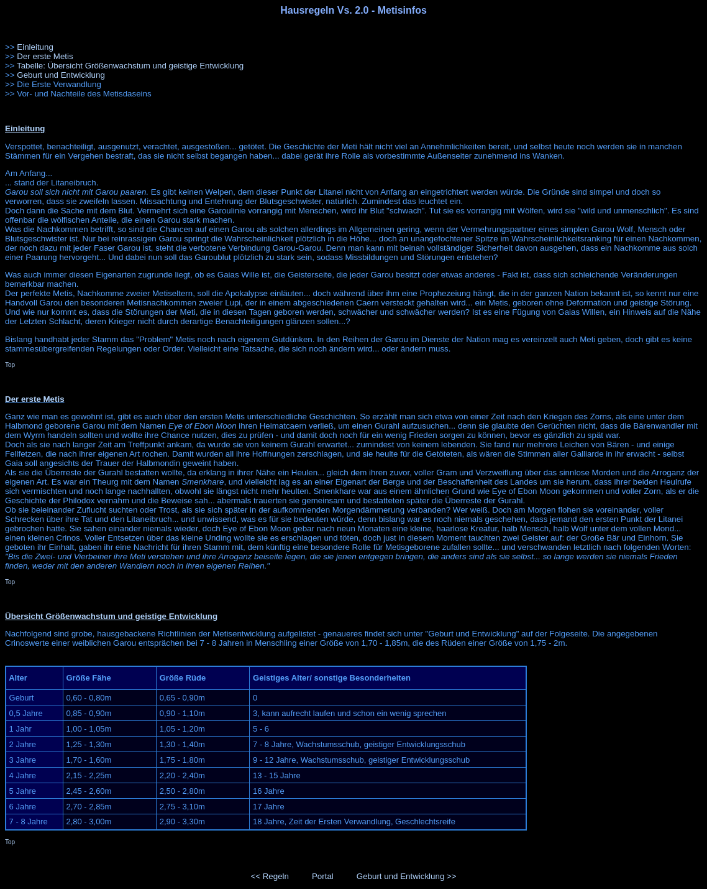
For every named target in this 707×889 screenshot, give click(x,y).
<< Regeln (269, 876)
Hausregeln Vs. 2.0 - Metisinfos (353, 10)
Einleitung (35, 47)
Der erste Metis (45, 56)
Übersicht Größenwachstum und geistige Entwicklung (111, 616)
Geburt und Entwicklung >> (407, 876)
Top (10, 364)
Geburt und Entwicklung (61, 75)
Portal (323, 876)
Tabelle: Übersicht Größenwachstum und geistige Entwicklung (130, 65)
